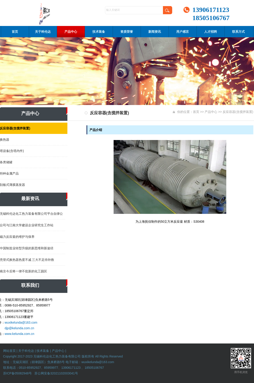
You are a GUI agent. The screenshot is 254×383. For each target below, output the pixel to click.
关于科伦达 (43, 31)
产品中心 (70, 31)
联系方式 (238, 31)
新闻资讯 (154, 31)
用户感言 (182, 31)
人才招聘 (210, 31)
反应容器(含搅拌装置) (238, 112)
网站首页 (9, 351)
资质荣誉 (126, 31)
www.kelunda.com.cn (19, 334)
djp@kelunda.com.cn (19, 328)
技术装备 (98, 31)
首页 (15, 31)
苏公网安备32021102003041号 (56, 373)
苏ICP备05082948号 (17, 373)
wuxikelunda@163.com (21, 322)
